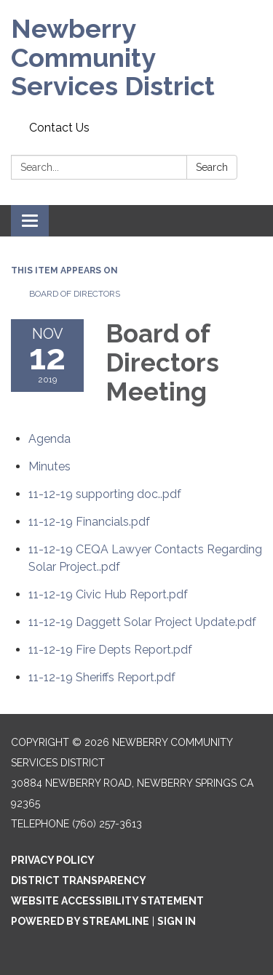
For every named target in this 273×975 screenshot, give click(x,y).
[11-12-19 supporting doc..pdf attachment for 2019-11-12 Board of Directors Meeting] (104, 494)
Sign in (176, 921)
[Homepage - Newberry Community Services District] (136, 58)
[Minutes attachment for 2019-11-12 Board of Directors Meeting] (49, 466)
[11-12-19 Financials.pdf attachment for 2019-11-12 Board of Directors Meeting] (89, 522)
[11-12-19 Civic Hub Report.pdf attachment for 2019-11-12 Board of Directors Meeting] (108, 594)
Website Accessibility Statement (107, 901)
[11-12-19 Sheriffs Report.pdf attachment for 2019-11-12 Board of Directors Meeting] (101, 677)
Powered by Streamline (80, 921)
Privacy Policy (53, 860)
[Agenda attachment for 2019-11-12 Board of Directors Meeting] (49, 439)
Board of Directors (74, 294)
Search (212, 167)
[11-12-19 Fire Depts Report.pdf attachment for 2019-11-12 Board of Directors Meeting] (110, 650)
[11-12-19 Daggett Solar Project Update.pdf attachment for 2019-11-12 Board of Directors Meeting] (142, 622)
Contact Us (59, 128)
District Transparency (78, 880)
